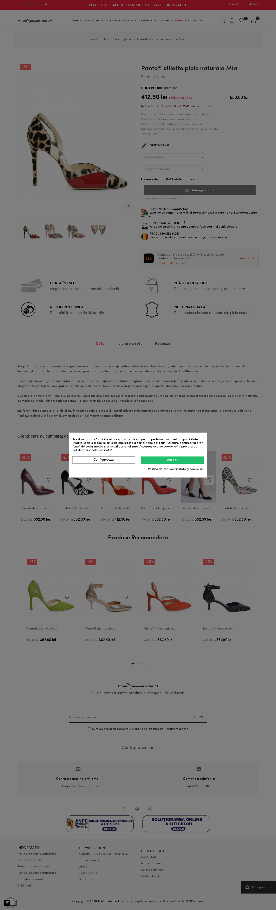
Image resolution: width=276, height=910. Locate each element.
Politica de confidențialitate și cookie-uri (176, 469)
